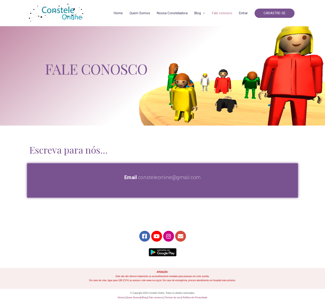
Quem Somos (140, 13)
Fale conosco (222, 13)
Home (118, 13)
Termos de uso (173, 297)
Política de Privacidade (195, 297)
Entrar (243, 13)
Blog (197, 13)
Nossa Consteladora (172, 13)
